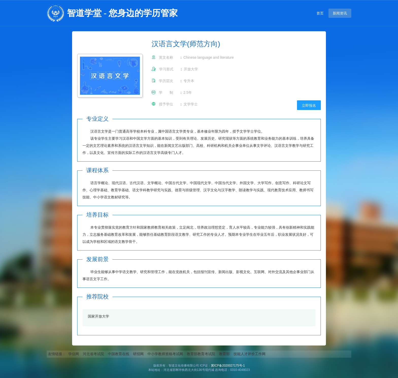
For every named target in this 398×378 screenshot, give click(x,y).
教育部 (224, 354)
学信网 (73, 354)
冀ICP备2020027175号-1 (228, 365)
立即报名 (309, 105)
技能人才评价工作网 (250, 354)
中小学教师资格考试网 (165, 354)
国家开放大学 (98, 316)
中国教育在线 (118, 354)
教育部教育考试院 (201, 354)
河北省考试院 (93, 354)
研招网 (138, 354)
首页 (320, 13)
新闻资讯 (340, 13)
